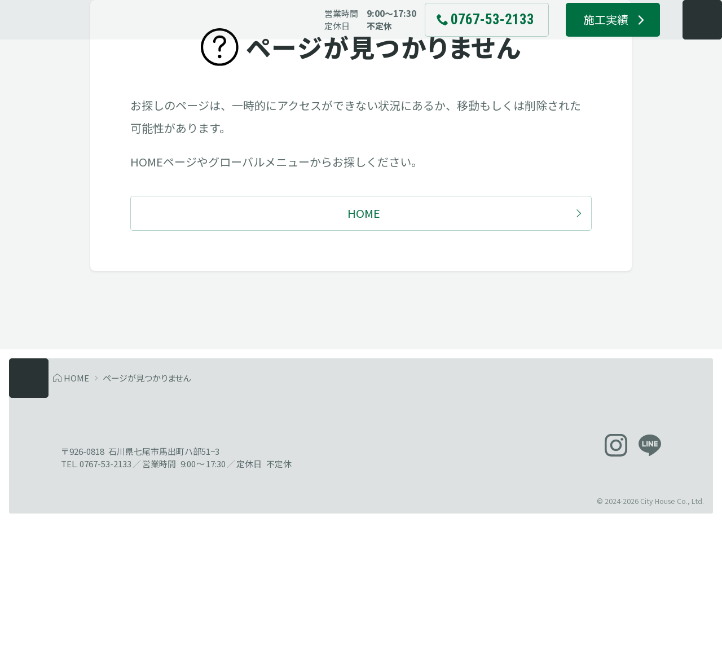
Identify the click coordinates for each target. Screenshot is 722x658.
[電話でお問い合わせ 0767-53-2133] (463, 39)
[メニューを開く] (679, 39)
